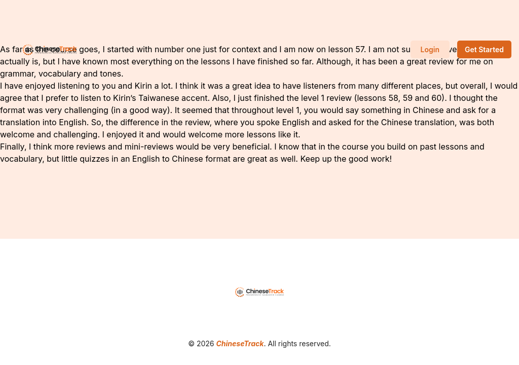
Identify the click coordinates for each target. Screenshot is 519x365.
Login (430, 49)
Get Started (484, 49)
